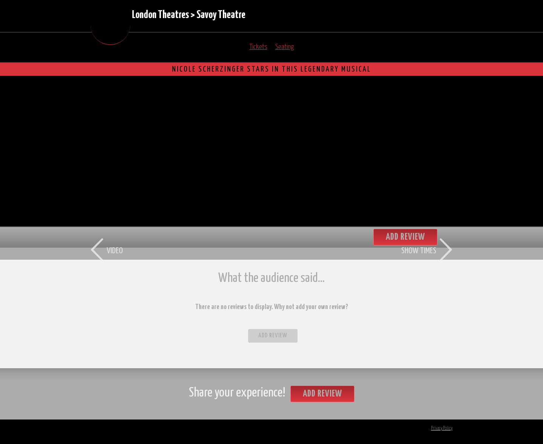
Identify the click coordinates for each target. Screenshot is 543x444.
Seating (284, 47)
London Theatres (160, 15)
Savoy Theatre (220, 15)
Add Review (272, 335)
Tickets (258, 47)
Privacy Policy (441, 428)
